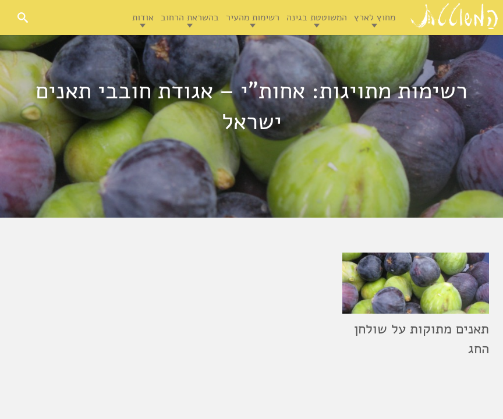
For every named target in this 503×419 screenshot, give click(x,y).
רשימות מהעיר (252, 17)
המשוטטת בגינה (316, 17)
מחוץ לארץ (374, 17)
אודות (143, 17)
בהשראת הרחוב (190, 17)
